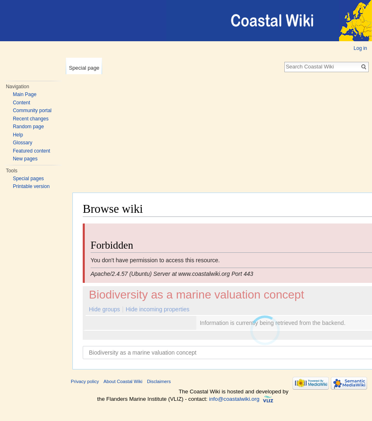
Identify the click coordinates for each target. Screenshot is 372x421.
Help (18, 135)
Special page (84, 68)
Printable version (31, 186)
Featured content (31, 151)
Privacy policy (85, 381)
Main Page (24, 94)
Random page (28, 126)
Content (21, 103)
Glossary (22, 143)
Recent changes (31, 119)
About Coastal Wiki (123, 381)
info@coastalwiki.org (234, 399)
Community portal (32, 110)
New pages (25, 159)
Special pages (28, 178)
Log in (360, 48)
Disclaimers (159, 381)
